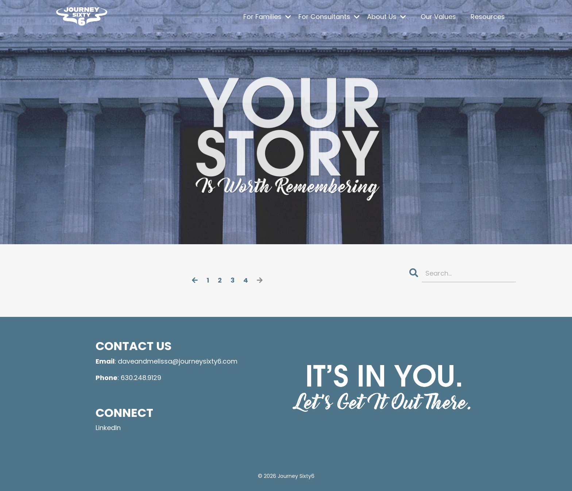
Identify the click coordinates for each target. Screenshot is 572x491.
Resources (488, 16)
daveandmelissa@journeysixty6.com (177, 361)
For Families (267, 16)
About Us (386, 16)
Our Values (438, 16)
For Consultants (329, 16)
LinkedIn (108, 427)
